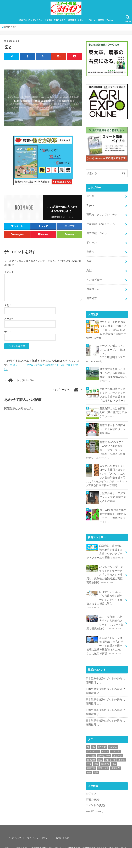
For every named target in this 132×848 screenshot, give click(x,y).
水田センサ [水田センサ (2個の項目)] (110, 751)
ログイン (91, 785)
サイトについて (13, 829)
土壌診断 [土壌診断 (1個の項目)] (91, 751)
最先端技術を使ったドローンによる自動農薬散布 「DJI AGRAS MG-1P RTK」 (113, 373)
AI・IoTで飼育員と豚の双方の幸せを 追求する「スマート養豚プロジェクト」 (113, 512)
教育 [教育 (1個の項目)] (100, 751)
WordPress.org (94, 802)
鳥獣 (89, 270)
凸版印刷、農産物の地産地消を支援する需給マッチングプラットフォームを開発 (104, 547)
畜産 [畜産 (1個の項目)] (114, 755)
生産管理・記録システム (55, 22)
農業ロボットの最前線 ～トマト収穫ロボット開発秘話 (112, 426)
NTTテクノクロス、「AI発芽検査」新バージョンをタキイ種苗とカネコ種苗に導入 (104, 593)
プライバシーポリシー (38, 829)
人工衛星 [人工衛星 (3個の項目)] (91, 747)
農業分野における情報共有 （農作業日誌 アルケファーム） (113, 409)
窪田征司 (91, 675)
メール (8, 320)
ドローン (92, 22)
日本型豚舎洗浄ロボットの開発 (104, 671)
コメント (9, 273)
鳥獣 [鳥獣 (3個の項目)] (96, 764)
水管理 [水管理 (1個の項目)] (121, 751)
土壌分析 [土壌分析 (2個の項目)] (117, 747)
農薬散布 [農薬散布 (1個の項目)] (115, 760)
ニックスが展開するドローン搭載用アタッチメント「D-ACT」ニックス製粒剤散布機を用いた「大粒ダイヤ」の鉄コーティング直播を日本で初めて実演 (106, 472)
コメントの (95, 796)
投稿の (93, 791)
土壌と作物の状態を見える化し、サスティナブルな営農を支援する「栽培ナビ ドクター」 (113, 392)
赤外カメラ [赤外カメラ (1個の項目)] (103, 760)
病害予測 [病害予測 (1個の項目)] (91, 760)
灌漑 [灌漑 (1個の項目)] (96, 755)
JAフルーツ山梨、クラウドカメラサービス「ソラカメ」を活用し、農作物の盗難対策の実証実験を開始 (104, 569)
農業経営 (91, 297)
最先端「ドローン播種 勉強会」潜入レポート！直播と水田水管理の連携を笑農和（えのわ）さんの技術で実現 (104, 638)
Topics (110, 22)
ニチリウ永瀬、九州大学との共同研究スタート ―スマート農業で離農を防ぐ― (104, 616)
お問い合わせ (61, 829)
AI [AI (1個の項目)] (88, 739)
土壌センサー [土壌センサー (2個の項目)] (104, 747)
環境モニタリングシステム (30, 22)
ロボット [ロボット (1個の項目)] (115, 743)
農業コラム (92, 288)
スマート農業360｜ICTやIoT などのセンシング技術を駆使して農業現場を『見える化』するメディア (72, 839)
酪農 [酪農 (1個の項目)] (89, 764)
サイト (8, 333)
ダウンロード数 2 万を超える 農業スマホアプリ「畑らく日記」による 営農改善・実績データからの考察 (106, 329)
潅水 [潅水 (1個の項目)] (89, 755)
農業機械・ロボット (76, 22)
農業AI (101, 22)
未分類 (90, 197)
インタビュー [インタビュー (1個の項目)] (93, 743)
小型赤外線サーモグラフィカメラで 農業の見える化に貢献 (113, 493)
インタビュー (94, 279)
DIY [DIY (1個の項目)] (93, 739)
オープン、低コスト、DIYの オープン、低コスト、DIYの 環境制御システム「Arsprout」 (107, 352)
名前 (7, 307)
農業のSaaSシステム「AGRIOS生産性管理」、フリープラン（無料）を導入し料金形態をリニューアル (105, 447)
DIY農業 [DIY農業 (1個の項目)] (102, 739)
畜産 (89, 261)
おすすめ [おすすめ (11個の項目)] (113, 739)
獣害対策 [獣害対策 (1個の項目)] (105, 755)
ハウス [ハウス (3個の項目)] (105, 743)
